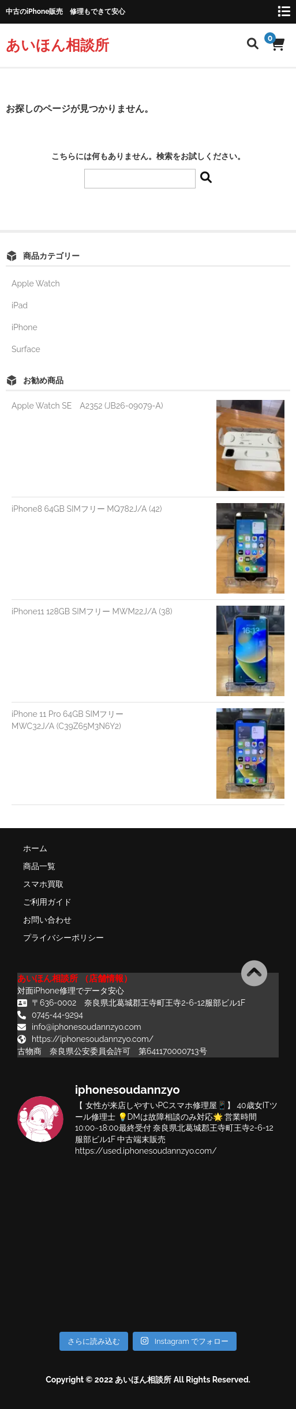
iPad (20, 305)
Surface (26, 349)
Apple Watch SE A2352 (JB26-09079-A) (87, 405)
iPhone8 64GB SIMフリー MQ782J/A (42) (87, 508)
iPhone (25, 327)
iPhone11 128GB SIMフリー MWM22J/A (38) (92, 611)
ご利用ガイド (47, 901)
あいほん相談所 (57, 45)
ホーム (35, 848)
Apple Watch (36, 283)
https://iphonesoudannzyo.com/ (92, 1039)
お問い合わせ (47, 919)
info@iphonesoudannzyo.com (86, 1027)
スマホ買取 (43, 884)
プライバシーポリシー (63, 937)
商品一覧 (39, 866)
